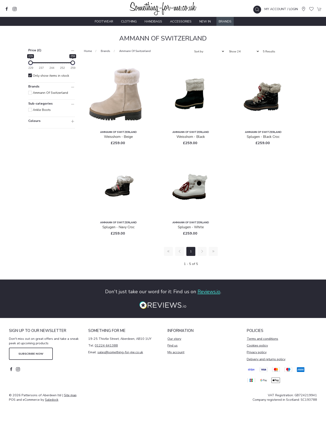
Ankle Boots (39, 109)
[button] (257, 9)
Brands (225, 21)
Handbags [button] (153, 21)
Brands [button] (33, 87)
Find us (172, 345)
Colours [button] (34, 121)
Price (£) (34, 50)
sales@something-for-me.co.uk (120, 352)
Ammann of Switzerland (48, 92)
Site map (70, 395)
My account (175, 352)
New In (205, 21)
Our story (174, 338)
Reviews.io (209, 291)
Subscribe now (30, 354)
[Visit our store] (303, 9)
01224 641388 (106, 345)
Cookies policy (257, 345)
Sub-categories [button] (40, 104)
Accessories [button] (181, 21)
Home (88, 51)
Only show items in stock (48, 75)
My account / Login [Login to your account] (281, 9)
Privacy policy (257, 352)
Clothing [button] (129, 21)
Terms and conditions (262, 338)
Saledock (51, 399)
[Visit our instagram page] (14, 9)
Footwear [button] (104, 21)
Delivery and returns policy (266, 359)
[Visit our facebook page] (6, 9)
